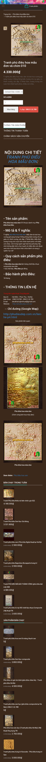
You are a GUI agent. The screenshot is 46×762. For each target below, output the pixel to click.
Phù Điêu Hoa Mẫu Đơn (21, 14)
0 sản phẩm (33, 6)
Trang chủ (7, 14)
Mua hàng (11, 109)
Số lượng (7, 97)
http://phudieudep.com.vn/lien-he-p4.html (22, 316)
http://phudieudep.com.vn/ (22, 304)
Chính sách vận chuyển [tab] (16, 136)
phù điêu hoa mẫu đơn (17, 235)
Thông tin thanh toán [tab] (16, 130)
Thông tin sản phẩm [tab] (14, 125)
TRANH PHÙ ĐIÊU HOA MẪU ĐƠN (23, 159)
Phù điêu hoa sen (21, 475)
